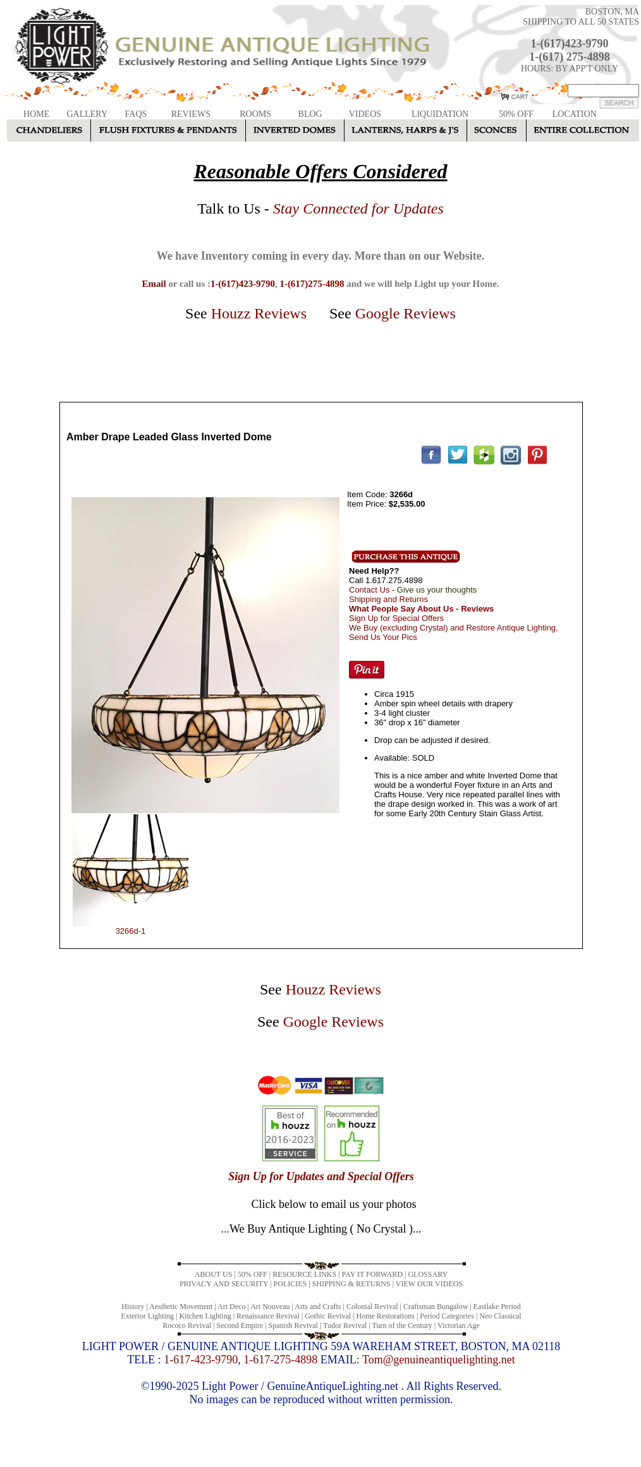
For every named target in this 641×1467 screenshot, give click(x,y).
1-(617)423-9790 (570, 43)
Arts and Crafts (318, 1306)
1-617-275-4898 (280, 1359)
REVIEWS (191, 114)
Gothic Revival (328, 1316)
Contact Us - (413, 590)
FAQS (136, 114)
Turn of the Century (402, 1325)
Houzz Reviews (259, 313)
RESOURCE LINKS (304, 1274)
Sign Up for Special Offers (396, 618)
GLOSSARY (428, 1274)
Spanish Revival (293, 1325)
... (321, 1228)
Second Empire (240, 1325)
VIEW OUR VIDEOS (429, 1283)
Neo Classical (500, 1316)
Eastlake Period (497, 1306)
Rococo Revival (186, 1325)
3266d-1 (131, 931)
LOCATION (574, 114)
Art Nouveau (270, 1306)
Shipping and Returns (388, 599)
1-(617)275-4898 (311, 284)
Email (154, 284)
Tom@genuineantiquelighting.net (438, 1359)
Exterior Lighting (147, 1316)
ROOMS (255, 114)
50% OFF (516, 114)
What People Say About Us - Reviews (421, 608)
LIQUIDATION (440, 114)
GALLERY (86, 114)
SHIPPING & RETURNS (351, 1283)
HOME (36, 114)
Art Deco (231, 1306)
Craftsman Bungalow (435, 1306)
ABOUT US (213, 1274)
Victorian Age (458, 1325)
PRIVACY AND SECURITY (224, 1283)
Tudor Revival (345, 1325)
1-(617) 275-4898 (569, 57)
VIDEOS (365, 114)
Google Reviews (405, 313)
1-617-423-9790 (201, 1359)
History (132, 1306)
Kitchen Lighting (205, 1316)
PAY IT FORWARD (372, 1274)
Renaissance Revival (268, 1316)
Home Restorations (386, 1316)
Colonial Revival (372, 1306)
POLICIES (290, 1283)
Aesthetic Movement (180, 1306)
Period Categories (447, 1316)
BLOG (310, 114)
